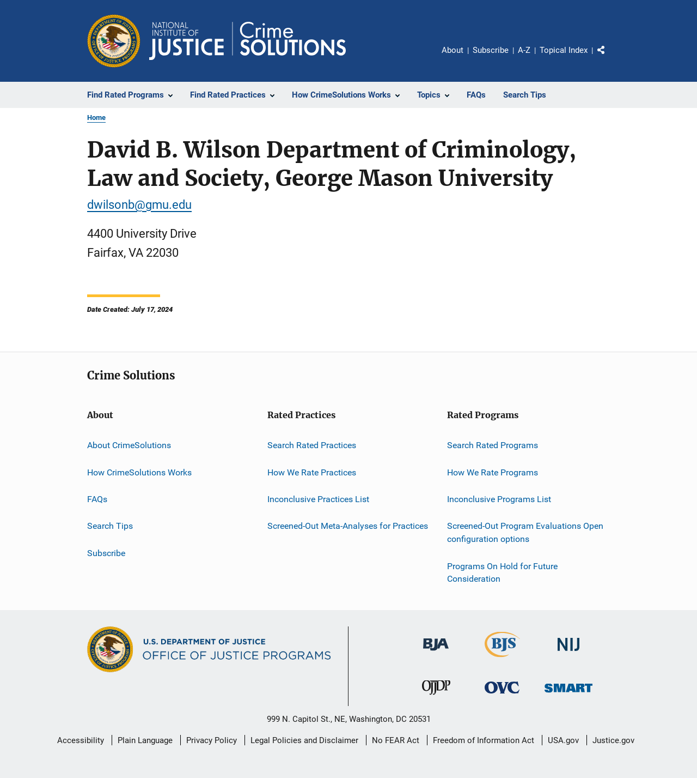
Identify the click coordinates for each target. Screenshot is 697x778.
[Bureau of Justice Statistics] (502, 659)
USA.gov (563, 740)
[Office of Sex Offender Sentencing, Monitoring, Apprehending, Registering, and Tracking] (568, 694)
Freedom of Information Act (483, 740)
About (452, 50)
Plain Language (145, 740)
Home (96, 117)
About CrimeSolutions (129, 445)
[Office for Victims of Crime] (502, 695)
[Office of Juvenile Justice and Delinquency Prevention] (436, 696)
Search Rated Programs (492, 445)
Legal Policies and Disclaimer (304, 740)
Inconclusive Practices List (318, 499)
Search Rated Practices (311, 445)
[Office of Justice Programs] (113, 41)
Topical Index (564, 50)
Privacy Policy (211, 740)
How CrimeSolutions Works (139, 472)
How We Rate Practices (311, 472)
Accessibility (80, 740)
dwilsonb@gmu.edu (139, 205)
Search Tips (110, 526)
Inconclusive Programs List (499, 499)
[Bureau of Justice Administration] (436, 652)
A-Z (524, 50)
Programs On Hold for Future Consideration (502, 572)
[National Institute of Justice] (568, 652)
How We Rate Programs (492, 472)
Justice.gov (613, 740)
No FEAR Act (395, 740)
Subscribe (491, 50)
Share (610, 57)
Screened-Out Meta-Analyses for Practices (347, 526)
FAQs (97, 499)
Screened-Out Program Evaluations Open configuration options (525, 532)
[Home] (247, 41)
